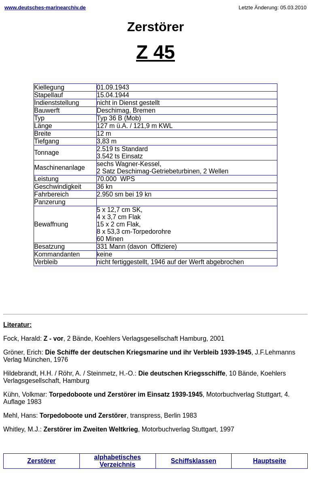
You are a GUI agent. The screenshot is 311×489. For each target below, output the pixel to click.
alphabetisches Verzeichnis (117, 461)
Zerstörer (41, 460)
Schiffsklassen (193, 460)
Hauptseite (269, 460)
